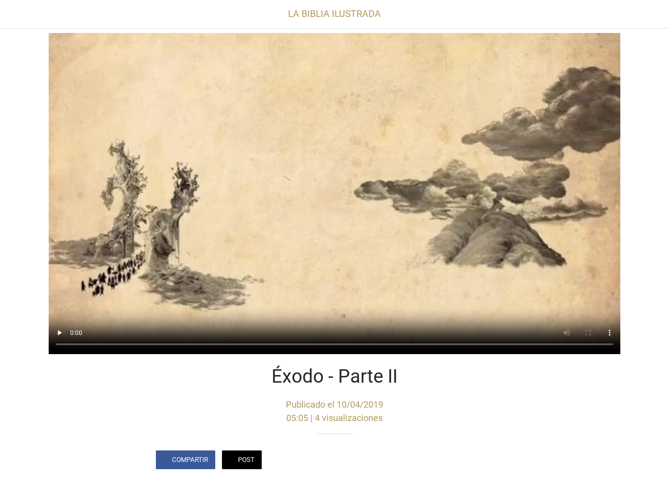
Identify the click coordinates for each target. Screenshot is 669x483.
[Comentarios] (502, 460)
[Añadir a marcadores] (481, 460)
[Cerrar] (18, 14)
